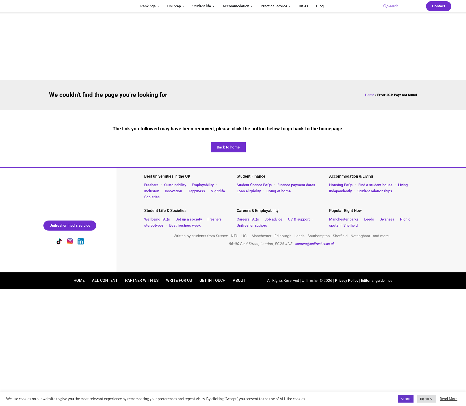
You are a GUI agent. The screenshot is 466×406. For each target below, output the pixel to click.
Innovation (173, 191)
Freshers (151, 185)
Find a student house (375, 185)
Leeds (369, 219)
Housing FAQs (341, 185)
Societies (152, 197)
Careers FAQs (248, 219)
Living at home (278, 191)
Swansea (387, 219)
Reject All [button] (426, 399)
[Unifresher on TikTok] (59, 242)
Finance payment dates (296, 185)
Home (369, 95)
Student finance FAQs (254, 185)
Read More (448, 399)
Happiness (196, 191)
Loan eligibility (249, 191)
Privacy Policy (346, 280)
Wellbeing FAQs (157, 219)
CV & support (299, 219)
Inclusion (151, 191)
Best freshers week (185, 225)
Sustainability (175, 185)
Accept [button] (406, 399)
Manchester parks (344, 219)
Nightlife (218, 191)
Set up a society (189, 219)
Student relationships (374, 191)
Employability (203, 185)
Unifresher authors (252, 225)
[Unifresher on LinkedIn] (80, 242)
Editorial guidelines (376, 280)
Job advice (273, 219)
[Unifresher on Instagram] (69, 242)
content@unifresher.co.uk (315, 244)
